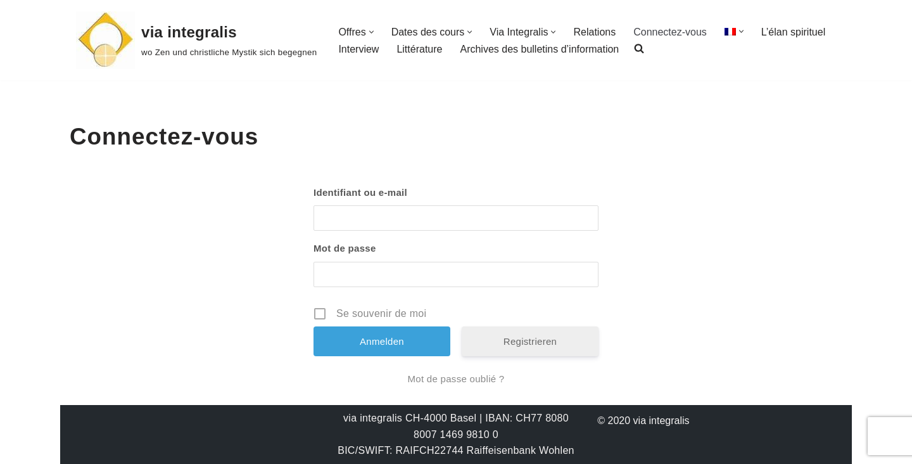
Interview (358, 49)
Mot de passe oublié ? (455, 378)
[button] (371, 32)
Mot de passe (345, 248)
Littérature (419, 49)
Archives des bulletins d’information (539, 49)
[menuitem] (730, 31)
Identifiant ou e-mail (360, 192)
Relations (594, 32)
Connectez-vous (670, 32)
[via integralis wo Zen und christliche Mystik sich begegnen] (196, 40)
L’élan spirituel (793, 32)
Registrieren (530, 341)
